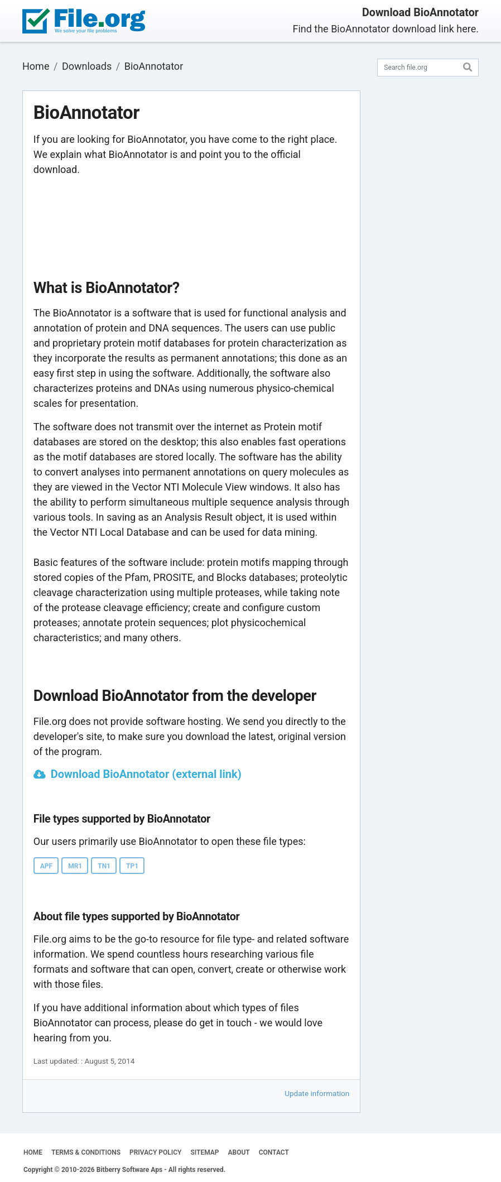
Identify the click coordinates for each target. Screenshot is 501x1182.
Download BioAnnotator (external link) (146, 774)
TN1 (104, 866)
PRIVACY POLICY (155, 1152)
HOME (32, 1152)
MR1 (75, 866)
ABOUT (239, 1152)
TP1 (132, 866)
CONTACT (274, 1152)
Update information (317, 1093)
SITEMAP (204, 1152)
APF (46, 866)
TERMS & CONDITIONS (86, 1152)
